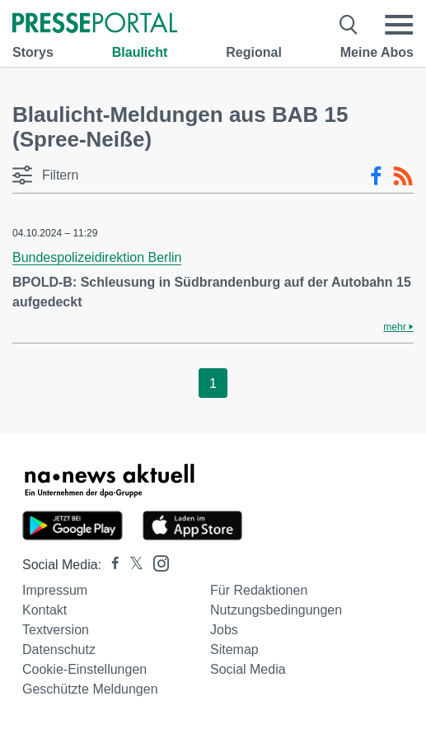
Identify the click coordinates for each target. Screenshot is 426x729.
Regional (254, 52)
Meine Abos (377, 52)
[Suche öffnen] (349, 24)
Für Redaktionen (258, 590)
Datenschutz (59, 650)
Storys (33, 52)
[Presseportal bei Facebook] (110, 565)
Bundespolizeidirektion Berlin (96, 257)
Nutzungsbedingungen (276, 610)
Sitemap (234, 650)
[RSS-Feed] (403, 176)
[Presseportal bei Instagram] (156, 562)
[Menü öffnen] (399, 24)
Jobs (224, 630)
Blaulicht (140, 52)
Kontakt (44, 610)
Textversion (55, 630)
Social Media (248, 669)
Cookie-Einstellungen (84, 669)
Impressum (54, 590)
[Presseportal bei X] (131, 565)
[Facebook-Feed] (376, 176)
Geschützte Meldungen (90, 689)
